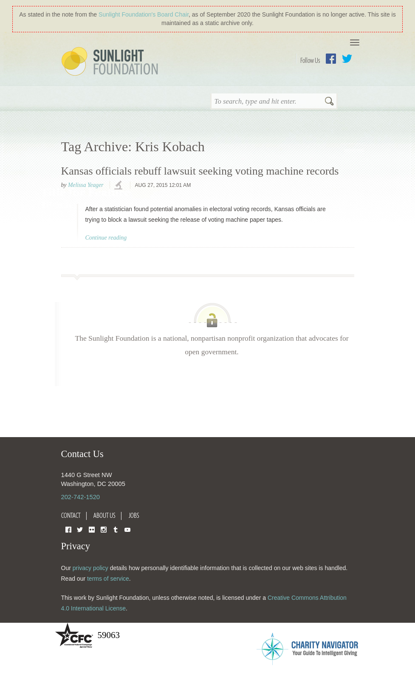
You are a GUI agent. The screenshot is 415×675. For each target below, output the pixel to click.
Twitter (347, 59)
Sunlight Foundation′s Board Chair (144, 14)
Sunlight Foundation (111, 62)
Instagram (104, 529)
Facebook (331, 59)
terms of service (108, 578)
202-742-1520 (80, 497)
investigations (119, 186)
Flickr (92, 529)
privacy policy (90, 568)
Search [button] (329, 102)
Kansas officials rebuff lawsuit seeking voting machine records (200, 171)
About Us (104, 515)
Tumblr (116, 529)
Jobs (134, 515)
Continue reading (106, 237)
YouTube (127, 529)
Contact (71, 515)
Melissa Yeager (86, 185)
